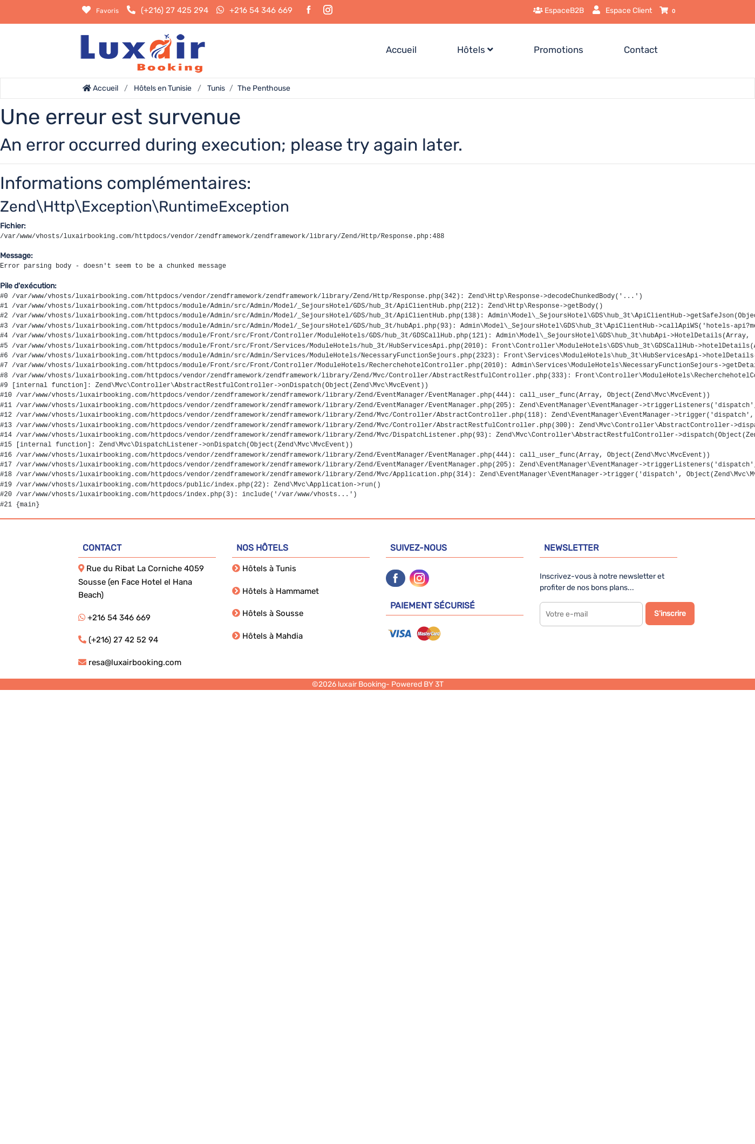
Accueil (401, 49)
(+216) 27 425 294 (174, 10)
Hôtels (475, 49)
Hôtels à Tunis (264, 568)
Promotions (558, 49)
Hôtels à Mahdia (267, 636)
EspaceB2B (558, 10)
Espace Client (621, 10)
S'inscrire (670, 613)
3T (439, 684)
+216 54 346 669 (261, 10)
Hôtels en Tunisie (163, 88)
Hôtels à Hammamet (275, 591)
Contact (641, 49)
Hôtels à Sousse (267, 613)
